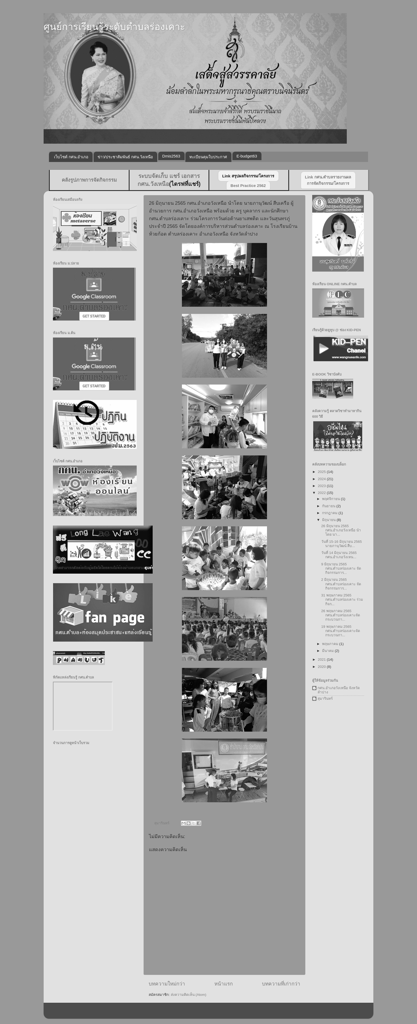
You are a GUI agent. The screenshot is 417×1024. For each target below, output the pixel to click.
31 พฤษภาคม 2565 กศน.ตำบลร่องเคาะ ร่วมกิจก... (342, 599)
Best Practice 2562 (248, 185)
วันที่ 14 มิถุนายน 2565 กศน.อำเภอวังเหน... (339, 555)
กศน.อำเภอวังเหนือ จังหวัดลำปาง (339, 690)
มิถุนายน (329, 520)
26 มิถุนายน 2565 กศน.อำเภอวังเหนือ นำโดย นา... (341, 530)
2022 (322, 493)
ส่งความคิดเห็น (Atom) (188, 995)
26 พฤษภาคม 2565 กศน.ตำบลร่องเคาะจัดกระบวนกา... (340, 615)
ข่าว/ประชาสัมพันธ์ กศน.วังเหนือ (125, 157)
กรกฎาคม (330, 513)
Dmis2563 (171, 156)
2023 (322, 486)
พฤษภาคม (330, 644)
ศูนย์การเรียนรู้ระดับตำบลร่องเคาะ (114, 26)
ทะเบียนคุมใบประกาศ (208, 157)
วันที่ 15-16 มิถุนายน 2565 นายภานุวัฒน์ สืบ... (341, 544)
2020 (322, 667)
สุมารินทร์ (325, 699)
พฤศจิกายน (331, 499)
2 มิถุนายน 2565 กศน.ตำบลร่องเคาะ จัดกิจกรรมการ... (341, 584)
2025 (322, 472)
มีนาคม (328, 651)
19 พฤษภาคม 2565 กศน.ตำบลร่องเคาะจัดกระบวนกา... (340, 631)
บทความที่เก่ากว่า (281, 984)
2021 (322, 660)
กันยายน (329, 506)
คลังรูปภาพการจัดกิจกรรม (89, 180)
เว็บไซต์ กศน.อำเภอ (71, 157)
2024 (322, 479)
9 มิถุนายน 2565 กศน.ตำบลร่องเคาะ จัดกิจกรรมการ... (341, 568)
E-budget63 (246, 156)
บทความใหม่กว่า (167, 984)
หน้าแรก (223, 984)
